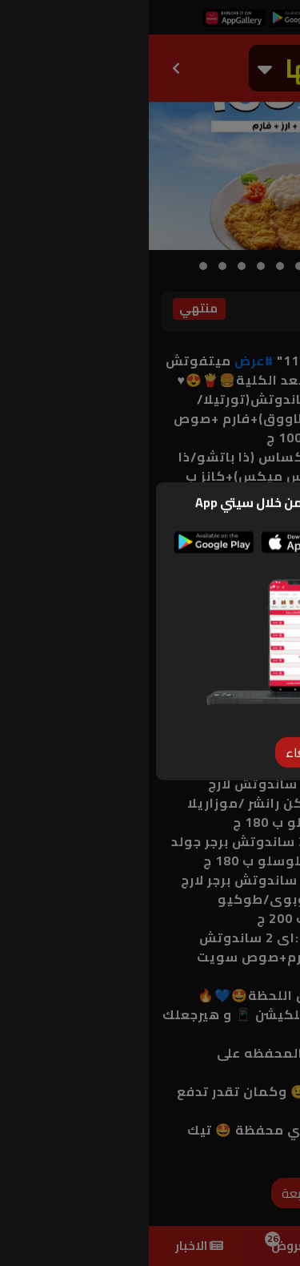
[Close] (150, 731)
